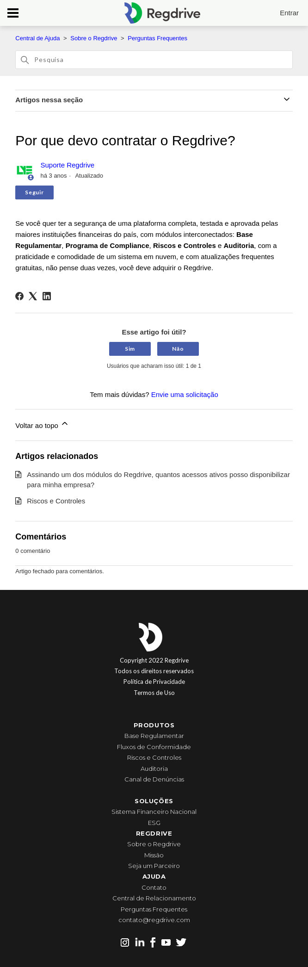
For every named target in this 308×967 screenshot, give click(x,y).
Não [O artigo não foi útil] (178, 348)
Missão (154, 855)
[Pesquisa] (153, 59)
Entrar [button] (289, 13)
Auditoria (154, 768)
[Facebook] (19, 296)
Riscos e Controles (56, 501)
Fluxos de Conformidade (154, 746)
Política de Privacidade (154, 681)
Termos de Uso (154, 692)
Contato (154, 887)
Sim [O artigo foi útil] (130, 348)
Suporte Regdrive (67, 165)
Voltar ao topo (42, 424)
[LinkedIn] (47, 296)
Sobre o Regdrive (93, 38)
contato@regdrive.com (154, 920)
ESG (154, 822)
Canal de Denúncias (154, 779)
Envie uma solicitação (184, 394)
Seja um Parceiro (154, 865)
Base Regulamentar (154, 735)
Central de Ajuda (37, 38)
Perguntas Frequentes (157, 38)
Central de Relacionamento (154, 898)
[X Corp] (33, 296)
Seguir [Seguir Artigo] (34, 192)
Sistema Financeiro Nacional (154, 811)
